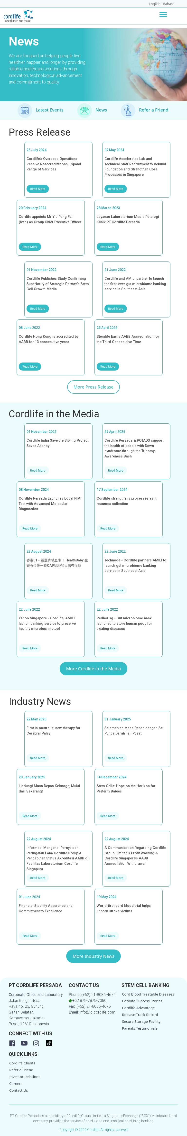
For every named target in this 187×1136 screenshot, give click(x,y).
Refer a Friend (153, 110)
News (101, 110)
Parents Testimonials (140, 1028)
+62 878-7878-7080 (87, 1000)
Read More (37, 189)
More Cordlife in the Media (93, 668)
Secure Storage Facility (141, 1021)
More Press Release (93, 387)
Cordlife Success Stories (142, 1000)
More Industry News (93, 956)
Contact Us (18, 1090)
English (154, 3)
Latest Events (50, 110)
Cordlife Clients (22, 1063)
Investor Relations (24, 1076)
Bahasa (169, 3)
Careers (15, 1083)
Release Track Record (140, 1014)
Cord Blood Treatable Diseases (148, 994)
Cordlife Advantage (138, 1007)
